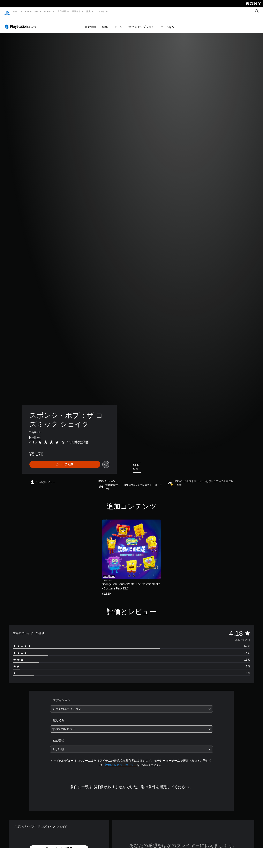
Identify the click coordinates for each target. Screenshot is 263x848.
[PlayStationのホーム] (7, 11)
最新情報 (76, 11)
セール (118, 23)
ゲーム (16, 11)
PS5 (27, 11)
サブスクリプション (141, 23)
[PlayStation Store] (21, 22)
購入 (89, 11)
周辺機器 (62, 11)
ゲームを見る (169, 23)
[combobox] (131, 705)
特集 (105, 23)
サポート (100, 11)
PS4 (37, 11)
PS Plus (48, 11)
